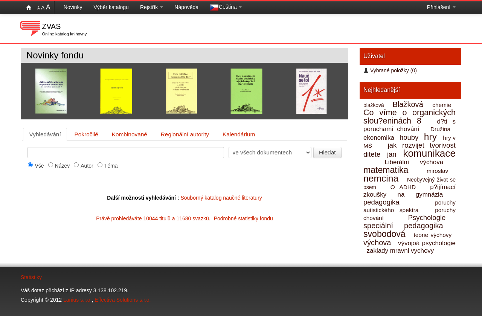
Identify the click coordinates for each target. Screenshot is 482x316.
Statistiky (31, 277)
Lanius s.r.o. (77, 300)
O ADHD (405, 187)
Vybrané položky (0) (390, 70)
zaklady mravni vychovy (401, 250)
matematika (389, 170)
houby (410, 137)
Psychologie (431, 217)
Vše (39, 166)
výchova (378, 242)
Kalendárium (239, 134)
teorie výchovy (433, 235)
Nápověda (186, 7)
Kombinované (129, 134)
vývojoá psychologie (427, 243)
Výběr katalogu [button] (111, 7)
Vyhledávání (45, 134)
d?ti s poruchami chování (409, 125)
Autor (87, 166)
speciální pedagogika (408, 225)
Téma (111, 166)
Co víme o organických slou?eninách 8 (409, 116)
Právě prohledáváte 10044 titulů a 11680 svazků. (184, 218)
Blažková (410, 104)
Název (62, 166)
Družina (442, 129)
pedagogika (387, 202)
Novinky (73, 7)
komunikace (429, 153)
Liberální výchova (419, 162)
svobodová (386, 234)
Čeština (226, 7)
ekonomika (379, 137)
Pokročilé (86, 134)
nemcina (382, 178)
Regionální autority (185, 134)
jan (393, 154)
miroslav (440, 171)
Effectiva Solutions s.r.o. (123, 300)
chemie (443, 105)
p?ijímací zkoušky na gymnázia (409, 190)
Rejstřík (151, 7)
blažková (375, 105)
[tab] (45, 134)
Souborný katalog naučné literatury (221, 198)
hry (431, 136)
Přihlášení (441, 7)
